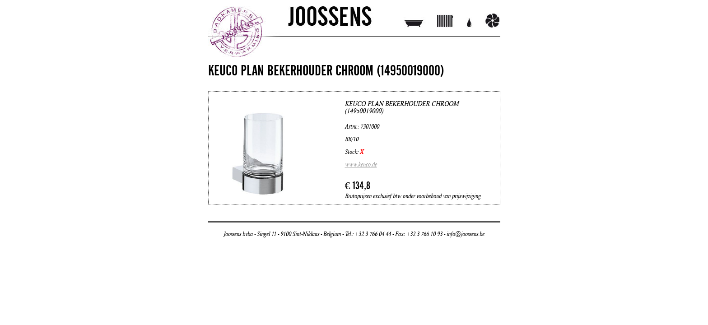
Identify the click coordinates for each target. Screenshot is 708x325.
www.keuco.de (361, 165)
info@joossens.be (465, 234)
